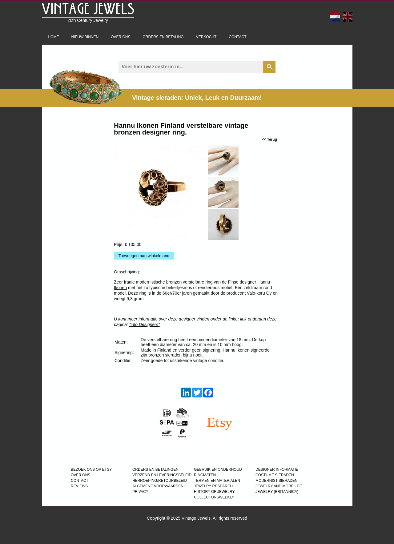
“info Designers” (144, 324)
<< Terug (269, 139)
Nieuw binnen (85, 37)
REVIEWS (79, 486)
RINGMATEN (205, 475)
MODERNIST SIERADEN (276, 480)
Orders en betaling (163, 37)
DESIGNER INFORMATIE (276, 469)
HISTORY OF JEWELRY (214, 492)
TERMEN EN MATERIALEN (217, 480)
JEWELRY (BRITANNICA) (276, 492)
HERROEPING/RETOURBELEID (159, 480)
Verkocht (206, 37)
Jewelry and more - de (278, 486)
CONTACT (79, 480)
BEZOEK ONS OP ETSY (91, 469)
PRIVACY (140, 492)
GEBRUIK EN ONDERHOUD (218, 469)
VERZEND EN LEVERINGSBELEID (161, 475)
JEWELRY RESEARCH (213, 486)
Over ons (120, 37)
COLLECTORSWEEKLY (214, 497)
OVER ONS (80, 475)
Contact (237, 37)
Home (53, 37)
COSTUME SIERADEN (274, 475)
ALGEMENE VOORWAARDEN (157, 486)
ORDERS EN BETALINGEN (155, 469)
